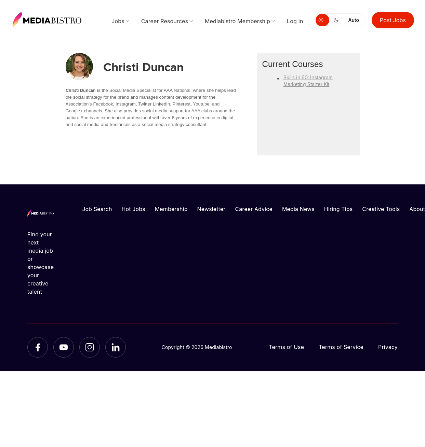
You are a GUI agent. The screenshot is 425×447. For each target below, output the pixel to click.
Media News (298, 209)
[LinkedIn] (115, 347)
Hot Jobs (133, 209)
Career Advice (254, 209)
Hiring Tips (338, 209)
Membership (171, 209)
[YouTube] (63, 347)
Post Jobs (393, 20)
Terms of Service (341, 347)
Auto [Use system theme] (353, 20)
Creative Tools (381, 209)
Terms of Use (286, 347)
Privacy (388, 347)
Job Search (97, 209)
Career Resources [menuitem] (164, 21)
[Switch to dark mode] (337, 20)
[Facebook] (37, 347)
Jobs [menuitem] (117, 21)
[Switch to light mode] (322, 20)
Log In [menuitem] (295, 21)
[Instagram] (89, 347)
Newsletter (211, 209)
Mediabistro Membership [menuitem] (237, 21)
